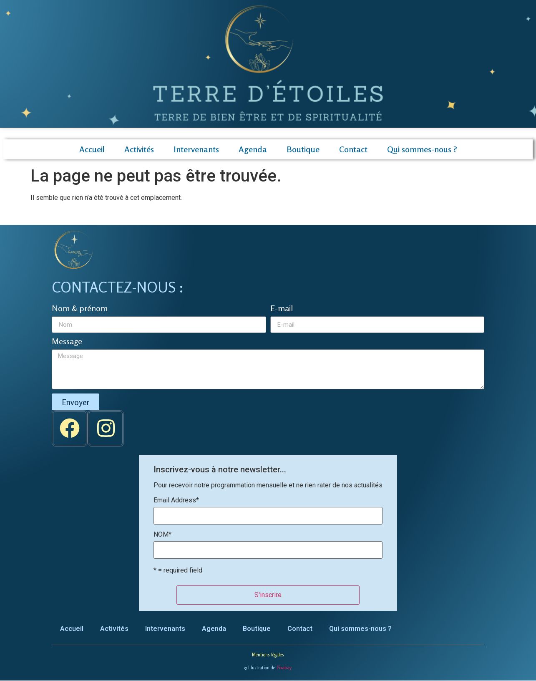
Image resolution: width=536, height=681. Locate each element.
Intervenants (196, 149)
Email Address (176, 500)
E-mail (281, 308)
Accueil (92, 149)
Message (67, 341)
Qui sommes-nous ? (422, 149)
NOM (162, 534)
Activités (139, 149)
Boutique (303, 149)
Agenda (253, 149)
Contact (353, 149)
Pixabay (284, 668)
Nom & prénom (80, 308)
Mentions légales (268, 655)
